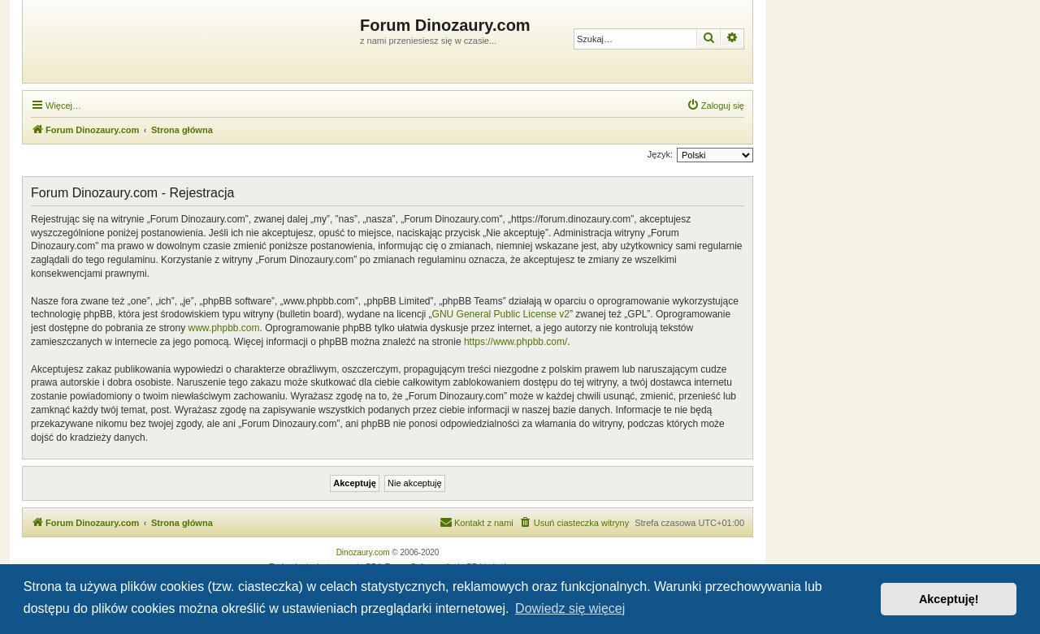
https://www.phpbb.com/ (515, 341)
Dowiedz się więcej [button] (570, 608)
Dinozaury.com (363, 552)
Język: (660, 154)
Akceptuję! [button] (949, 599)
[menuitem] (715, 105)
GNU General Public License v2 (501, 314)
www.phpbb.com (223, 328)
